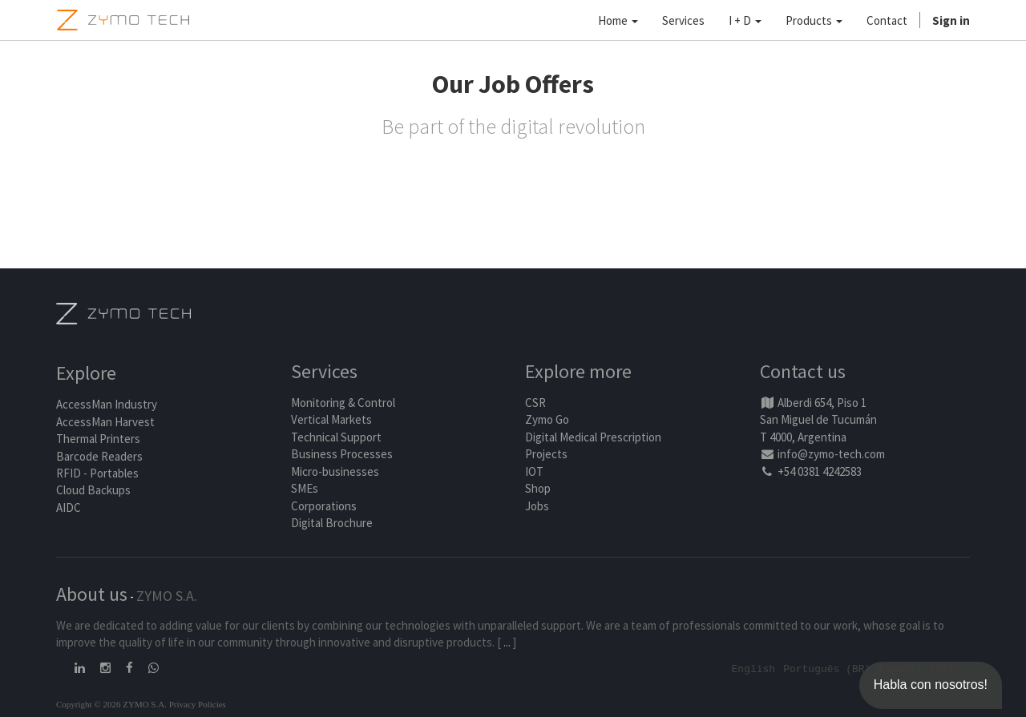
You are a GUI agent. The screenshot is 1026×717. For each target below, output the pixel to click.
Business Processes (342, 454)
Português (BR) (826, 668)
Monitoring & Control (343, 402)
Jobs (537, 506)
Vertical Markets (331, 420)
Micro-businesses (335, 471)
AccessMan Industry (106, 405)
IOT (534, 471)
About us (91, 594)
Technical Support (336, 437)
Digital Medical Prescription (593, 437)
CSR (535, 402)
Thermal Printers (98, 439)
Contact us (803, 372)
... (507, 642)
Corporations (324, 506)
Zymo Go (547, 420)
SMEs (304, 488)
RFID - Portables (97, 473)
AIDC (68, 507)
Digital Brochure (333, 522)
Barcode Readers (99, 456)
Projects (546, 454)
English (754, 668)
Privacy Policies (197, 703)
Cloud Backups (93, 490)
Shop (538, 488)
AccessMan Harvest (105, 421)
